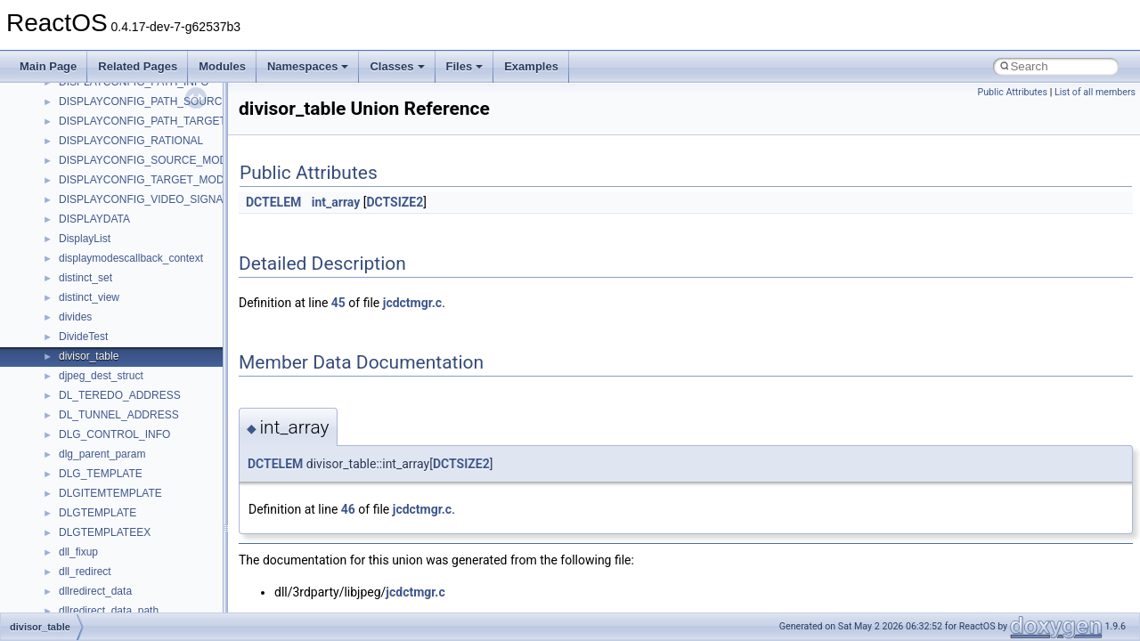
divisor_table (88, 356)
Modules (222, 66)
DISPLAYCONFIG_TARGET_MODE (145, 180)
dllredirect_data (95, 591)
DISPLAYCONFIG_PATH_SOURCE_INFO (160, 101)
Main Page (48, 66)
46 (348, 509)
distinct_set (85, 278)
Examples (531, 66)
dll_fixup (78, 552)
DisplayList (84, 238)
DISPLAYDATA (94, 219)
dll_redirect (85, 571)
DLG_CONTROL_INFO (114, 434)
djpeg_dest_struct (101, 375)
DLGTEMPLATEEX (105, 532)
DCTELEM (273, 202)
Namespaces (308, 66)
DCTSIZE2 (394, 202)
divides (75, 317)
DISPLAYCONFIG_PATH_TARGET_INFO (158, 121)
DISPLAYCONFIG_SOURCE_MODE (146, 160)
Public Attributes (1012, 92)
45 (338, 303)
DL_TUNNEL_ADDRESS (119, 415)
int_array (336, 202)
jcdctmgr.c (412, 303)
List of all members (1095, 92)
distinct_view (89, 297)
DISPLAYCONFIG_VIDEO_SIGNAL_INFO (160, 199)
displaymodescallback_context (131, 258)
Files (465, 66)
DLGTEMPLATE (97, 513)
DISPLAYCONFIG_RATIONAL (131, 140)
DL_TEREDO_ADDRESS (120, 395)
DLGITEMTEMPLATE (110, 493)
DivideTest (83, 336)
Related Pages (137, 66)
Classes (397, 66)
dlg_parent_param (102, 454)
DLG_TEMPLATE (100, 473)
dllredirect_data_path (109, 610)
